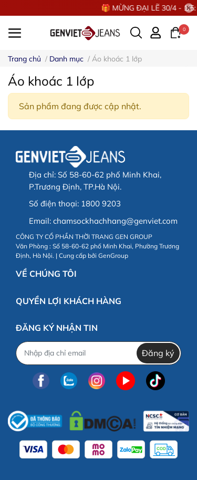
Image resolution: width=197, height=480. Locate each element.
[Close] (189, 8)
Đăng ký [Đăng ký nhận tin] (158, 353)
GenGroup (113, 255)
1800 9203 (101, 203)
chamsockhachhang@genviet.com (115, 221)
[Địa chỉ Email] (98, 353)
